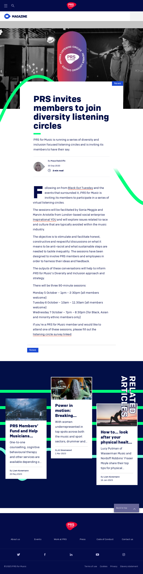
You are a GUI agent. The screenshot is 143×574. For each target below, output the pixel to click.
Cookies (104, 567)
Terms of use (91, 567)
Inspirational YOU (44, 219)
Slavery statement (129, 567)
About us (15, 539)
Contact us (127, 539)
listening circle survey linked (52, 334)
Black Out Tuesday (80, 188)
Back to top (125, 508)
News (117, 83)
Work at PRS (60, 539)
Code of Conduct (105, 539)
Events (37, 539)
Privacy (113, 567)
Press (83, 539)
